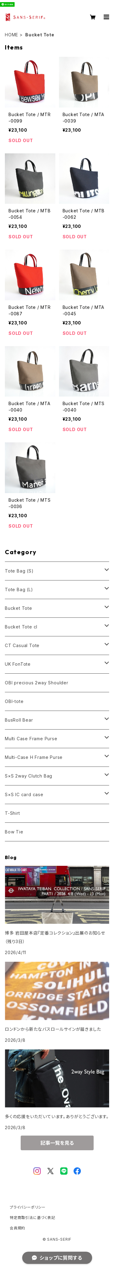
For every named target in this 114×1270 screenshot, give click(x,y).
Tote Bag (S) (19, 570)
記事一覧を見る (57, 1143)
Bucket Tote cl (21, 626)
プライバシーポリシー (28, 1207)
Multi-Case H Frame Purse (34, 757)
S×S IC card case (24, 794)
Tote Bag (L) (19, 589)
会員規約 (17, 1228)
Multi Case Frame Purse (31, 738)
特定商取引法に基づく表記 (32, 1217)
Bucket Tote (18, 608)
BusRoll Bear (19, 720)
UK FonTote (18, 664)
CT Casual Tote (22, 645)
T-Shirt (12, 813)
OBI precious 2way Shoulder (36, 682)
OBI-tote (14, 701)
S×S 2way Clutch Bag (28, 775)
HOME (11, 34)
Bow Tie (14, 831)
